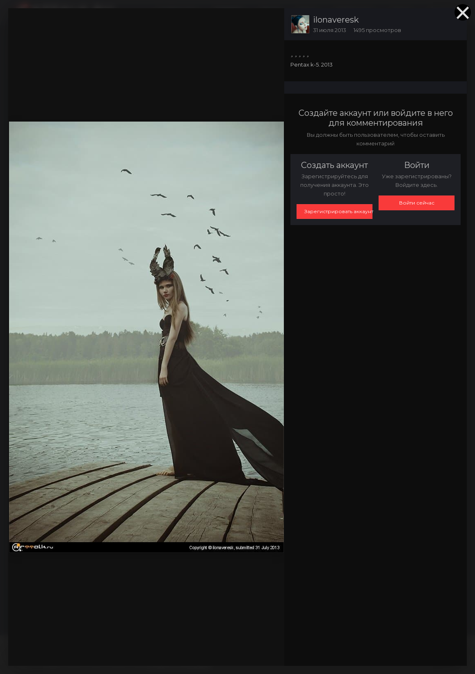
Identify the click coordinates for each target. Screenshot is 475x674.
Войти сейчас (416, 203)
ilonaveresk (336, 20)
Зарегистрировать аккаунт (338, 211)
